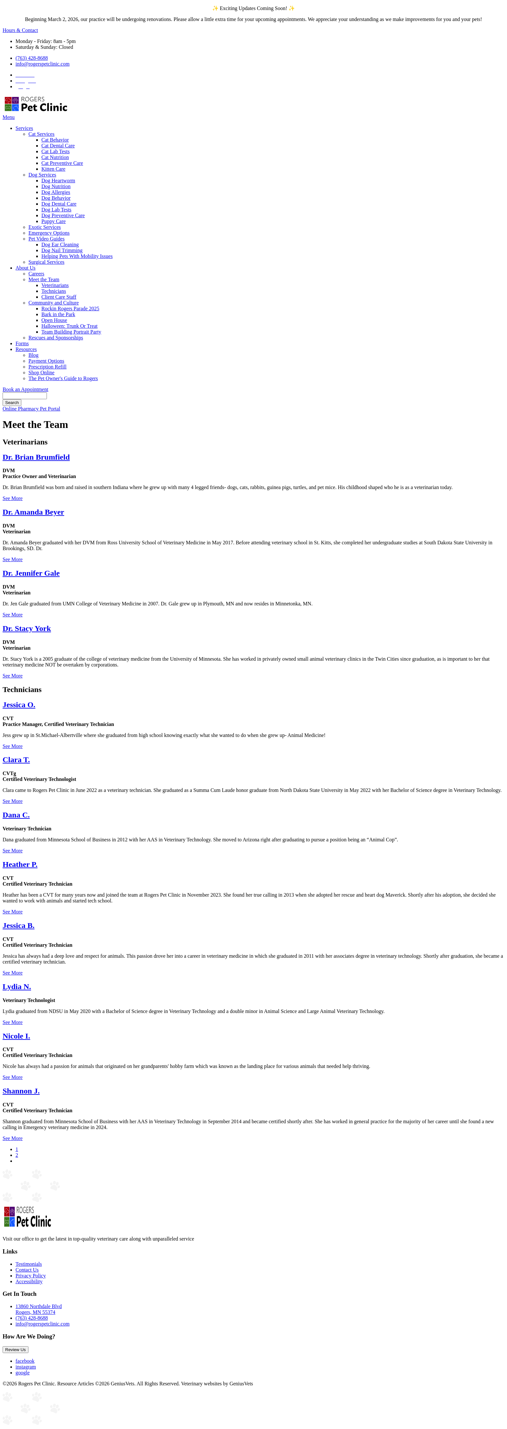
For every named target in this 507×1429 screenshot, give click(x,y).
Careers (36, 273)
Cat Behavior (55, 140)
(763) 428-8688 (32, 58)
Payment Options (46, 361)
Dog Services (42, 174)
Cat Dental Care (58, 145)
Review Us (15, 1349)
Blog (33, 355)
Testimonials (29, 1264)
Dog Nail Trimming (61, 250)
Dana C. (16, 815)
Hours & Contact (20, 30)
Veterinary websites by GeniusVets (217, 1383)
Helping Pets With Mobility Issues (77, 256)
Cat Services (41, 134)
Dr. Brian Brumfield (36, 457)
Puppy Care (53, 221)
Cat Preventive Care (62, 163)
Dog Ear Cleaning (60, 244)
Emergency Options (49, 233)
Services (24, 128)
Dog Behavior (55, 198)
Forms (22, 343)
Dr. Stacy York (27, 628)
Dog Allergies (55, 192)
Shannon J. (21, 1091)
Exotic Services (44, 227)
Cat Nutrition (55, 157)
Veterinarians (55, 285)
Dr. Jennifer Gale (31, 573)
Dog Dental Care (58, 204)
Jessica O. (19, 704)
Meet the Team (43, 279)
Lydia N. (17, 986)
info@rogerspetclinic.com (43, 64)
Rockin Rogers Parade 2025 (70, 308)
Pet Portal (50, 408)
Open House (54, 320)
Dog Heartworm (58, 180)
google (23, 1372)
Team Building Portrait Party (71, 332)
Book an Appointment (25, 389)
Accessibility (29, 1281)
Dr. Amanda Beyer (33, 512)
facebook (25, 1361)
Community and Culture (53, 302)
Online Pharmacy (21, 408)
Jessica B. (19, 925)
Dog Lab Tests (56, 209)
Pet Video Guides (46, 238)
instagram (26, 1367)
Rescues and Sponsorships (55, 337)
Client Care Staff (58, 297)
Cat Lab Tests (55, 151)
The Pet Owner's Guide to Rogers (63, 378)
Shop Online (41, 372)
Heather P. (20, 864)
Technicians (53, 291)
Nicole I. (16, 1036)
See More (13, 498)
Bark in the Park (58, 314)
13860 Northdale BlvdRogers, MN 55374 (39, 1309)
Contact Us (27, 1270)
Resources (26, 349)
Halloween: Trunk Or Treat (69, 326)
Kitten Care (53, 169)
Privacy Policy (31, 1275)
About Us (26, 268)
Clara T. (16, 759)
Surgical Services (46, 262)
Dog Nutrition (55, 186)
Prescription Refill (47, 366)
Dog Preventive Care (63, 215)
